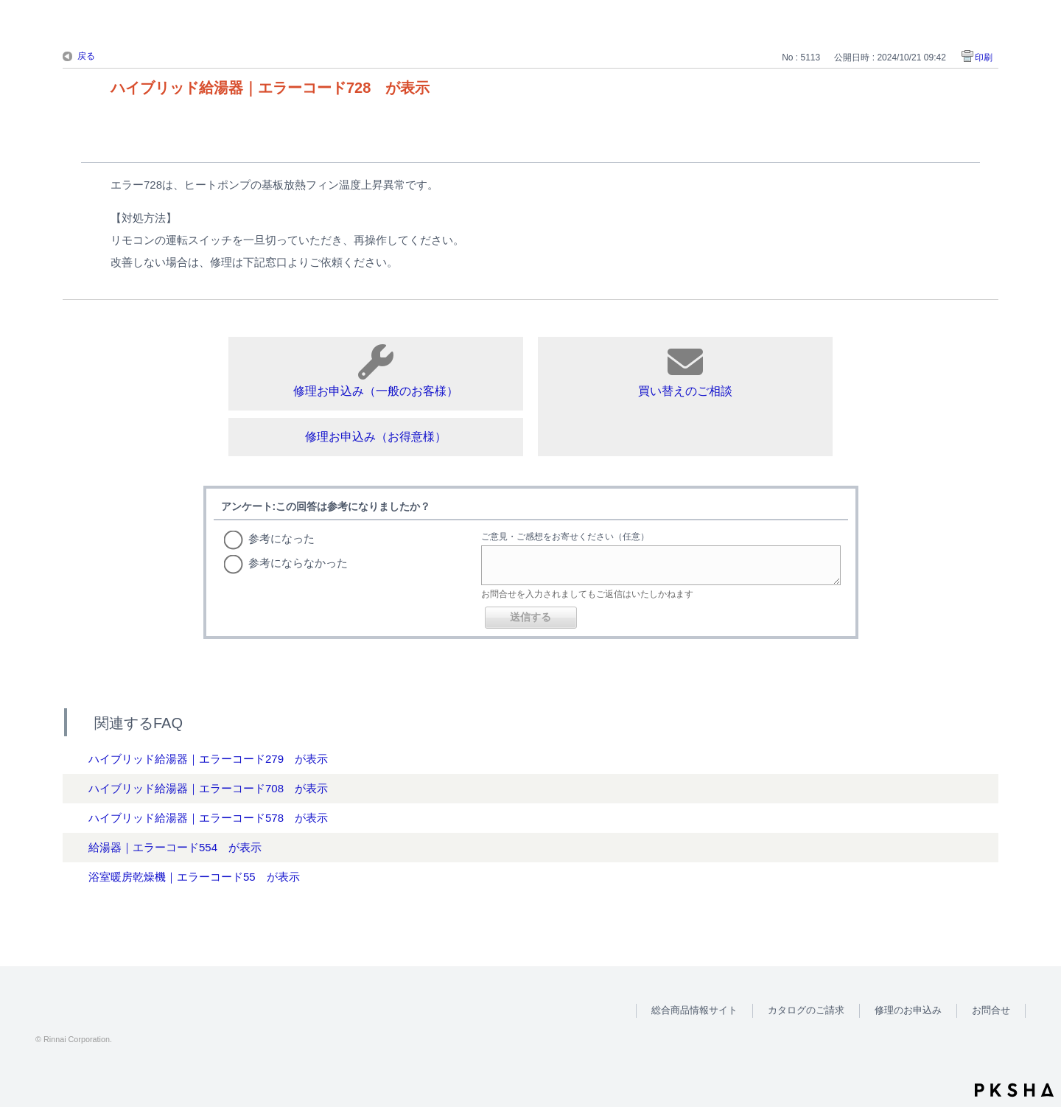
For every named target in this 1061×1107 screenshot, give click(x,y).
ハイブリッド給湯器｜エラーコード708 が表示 (208, 788)
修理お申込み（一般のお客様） (375, 370)
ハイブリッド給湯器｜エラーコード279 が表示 (208, 758)
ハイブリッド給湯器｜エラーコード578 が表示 (208, 817)
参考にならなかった (298, 562)
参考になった (281, 538)
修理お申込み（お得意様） (376, 436)
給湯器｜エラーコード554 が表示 (175, 847)
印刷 (983, 57)
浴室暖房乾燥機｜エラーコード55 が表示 (194, 876)
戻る (86, 56)
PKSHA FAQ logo (1014, 1090)
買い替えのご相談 (685, 370)
